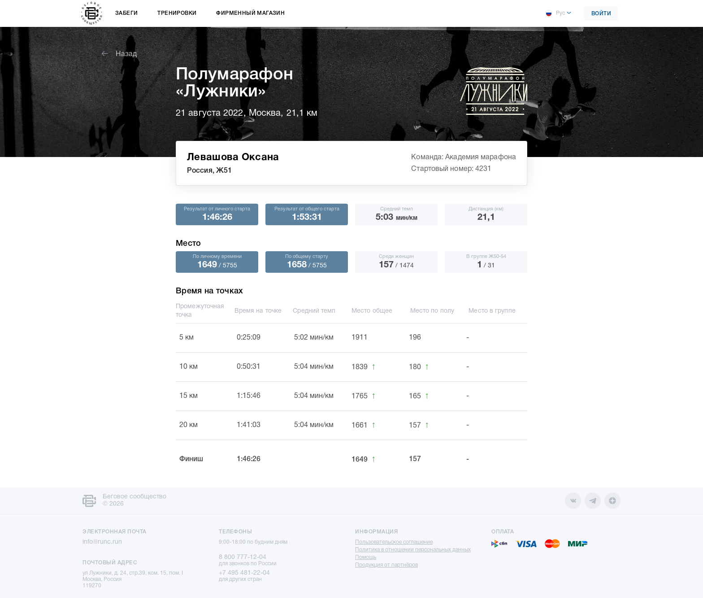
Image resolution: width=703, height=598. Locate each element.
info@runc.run (102, 542)
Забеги (126, 13)
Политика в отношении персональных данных (413, 549)
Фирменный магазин (250, 13)
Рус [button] (555, 13)
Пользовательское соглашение (394, 542)
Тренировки (176, 13)
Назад (119, 54)
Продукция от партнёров (386, 565)
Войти (601, 13)
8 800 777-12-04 (242, 557)
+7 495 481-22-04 (244, 573)
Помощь (365, 557)
